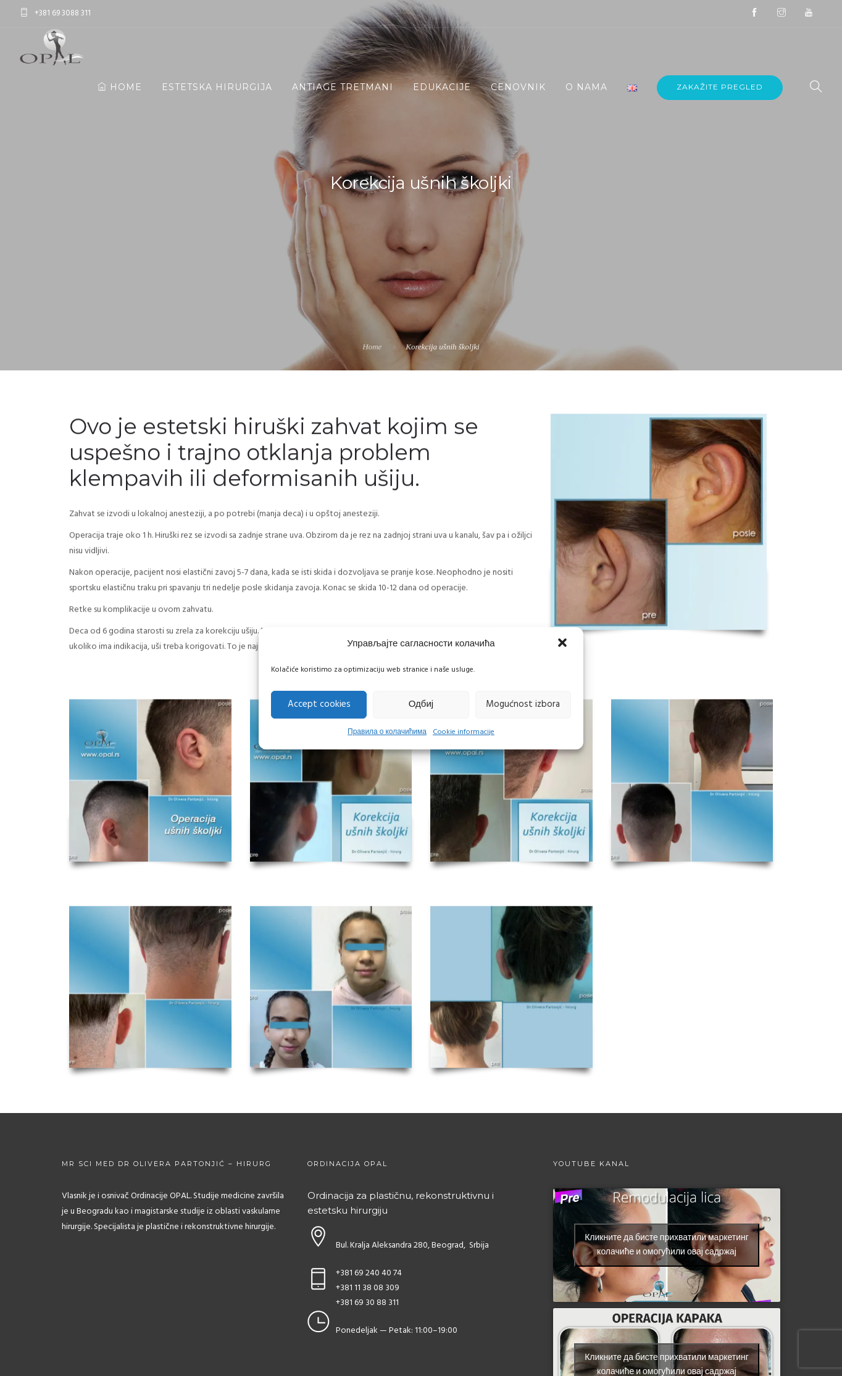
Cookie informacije (463, 732)
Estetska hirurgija (217, 87)
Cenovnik (518, 87)
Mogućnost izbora (523, 704)
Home (120, 87)
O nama (586, 87)
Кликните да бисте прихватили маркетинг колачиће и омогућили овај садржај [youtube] (667, 1245)
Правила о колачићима (387, 732)
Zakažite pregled (720, 86)
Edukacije (442, 87)
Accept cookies (319, 704)
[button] (563, 643)
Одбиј (421, 704)
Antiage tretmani (342, 87)
